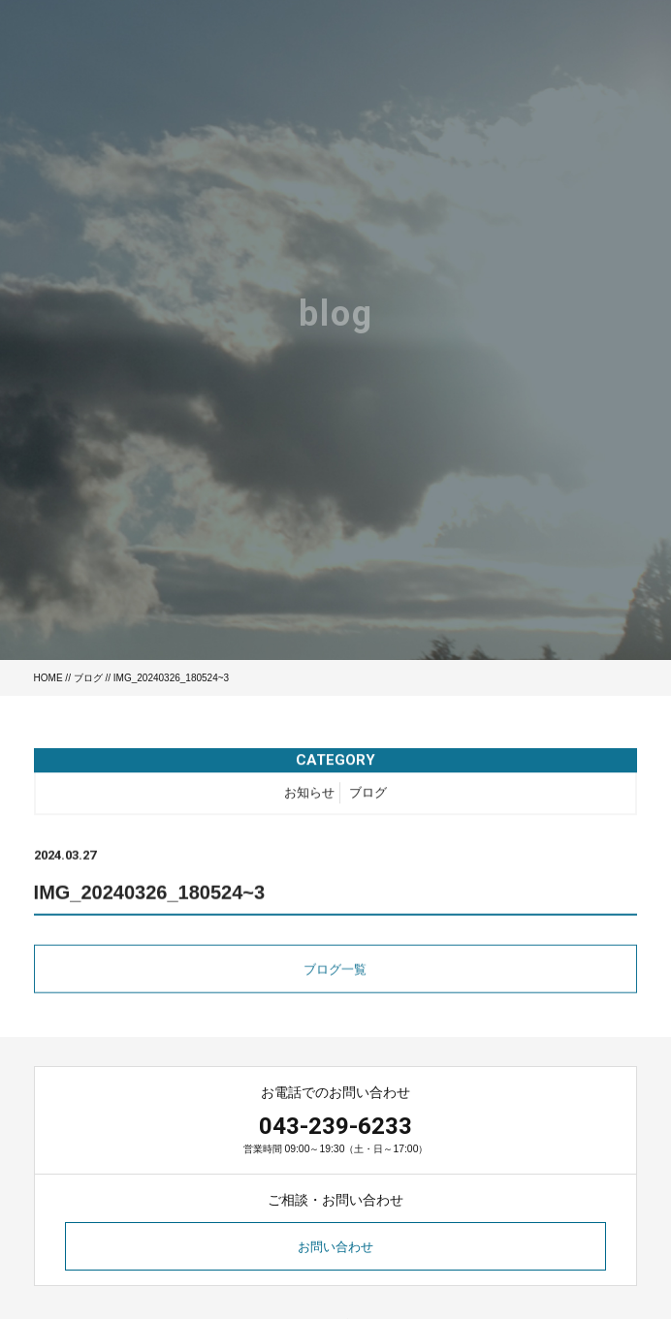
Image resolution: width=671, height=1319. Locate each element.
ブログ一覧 (335, 972)
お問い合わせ (335, 1247)
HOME (48, 678)
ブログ (88, 678)
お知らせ (309, 795)
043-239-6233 (335, 1126)
